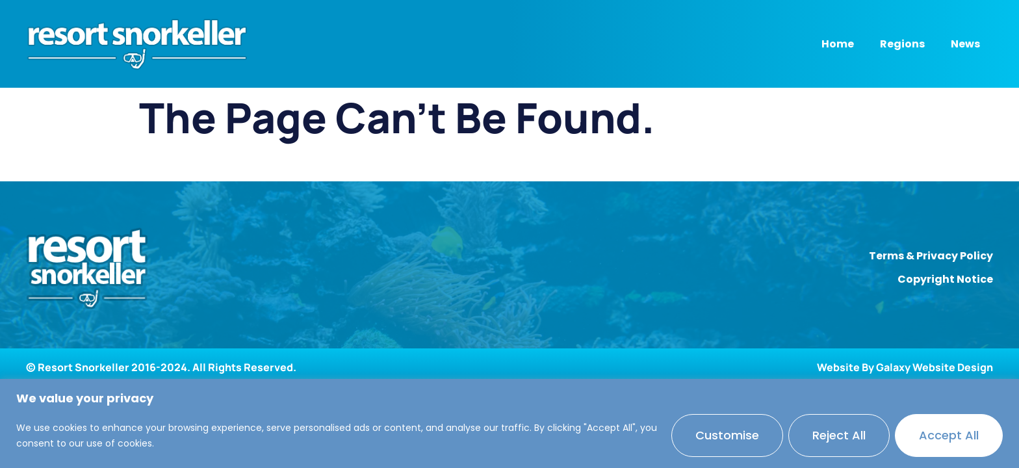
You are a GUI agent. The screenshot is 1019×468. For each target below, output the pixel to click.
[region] (509, 423)
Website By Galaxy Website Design (905, 367)
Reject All (839, 435)
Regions (902, 43)
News (965, 43)
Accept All (949, 435)
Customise (727, 435)
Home (837, 43)
